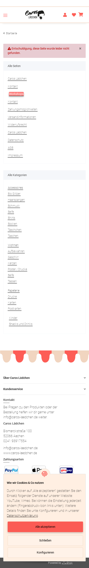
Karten (12, 302)
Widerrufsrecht (17, 124)
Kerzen (12, 263)
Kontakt (13, 86)
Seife (11, 211)
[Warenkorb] (81, 15)
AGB (10, 147)
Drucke (12, 296)
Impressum (15, 155)
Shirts (11, 217)
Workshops (16, 94)
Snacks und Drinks (20, 324)
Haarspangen (16, 199)
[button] (65, 15)
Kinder (13, 318)
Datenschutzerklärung (22, 516)
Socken (12, 223)
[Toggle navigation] (5, 15)
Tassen (12, 281)
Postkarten (14, 308)
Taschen (13, 235)
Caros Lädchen (17, 78)
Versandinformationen (22, 117)
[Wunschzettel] (72, 15)
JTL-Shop (67, 562)
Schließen (45, 540)
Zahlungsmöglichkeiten (22, 109)
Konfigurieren (45, 552)
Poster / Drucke (17, 269)
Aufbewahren (16, 251)
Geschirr (13, 257)
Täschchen (14, 229)
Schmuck (14, 205)
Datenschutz (16, 140)
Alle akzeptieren (45, 526)
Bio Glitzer (14, 193)
